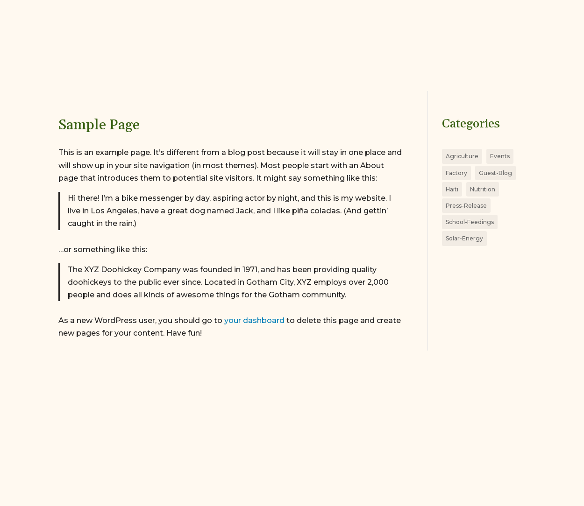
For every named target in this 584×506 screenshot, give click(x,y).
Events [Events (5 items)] (500, 156)
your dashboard (254, 320)
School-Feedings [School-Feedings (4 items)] (470, 221)
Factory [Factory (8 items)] (456, 172)
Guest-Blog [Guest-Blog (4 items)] (495, 172)
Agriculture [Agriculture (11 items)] (462, 156)
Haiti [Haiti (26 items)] (452, 189)
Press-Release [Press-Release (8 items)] (466, 205)
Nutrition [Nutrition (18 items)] (482, 189)
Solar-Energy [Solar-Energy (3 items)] (464, 238)
